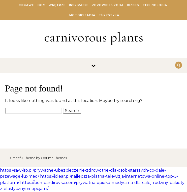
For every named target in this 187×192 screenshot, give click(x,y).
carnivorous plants (93, 37)
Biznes (133, 5)
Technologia (155, 5)
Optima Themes (54, 158)
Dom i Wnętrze (52, 5)
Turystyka (109, 15)
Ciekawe (26, 5)
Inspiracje (78, 5)
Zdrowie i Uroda (107, 5)
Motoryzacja (82, 15)
